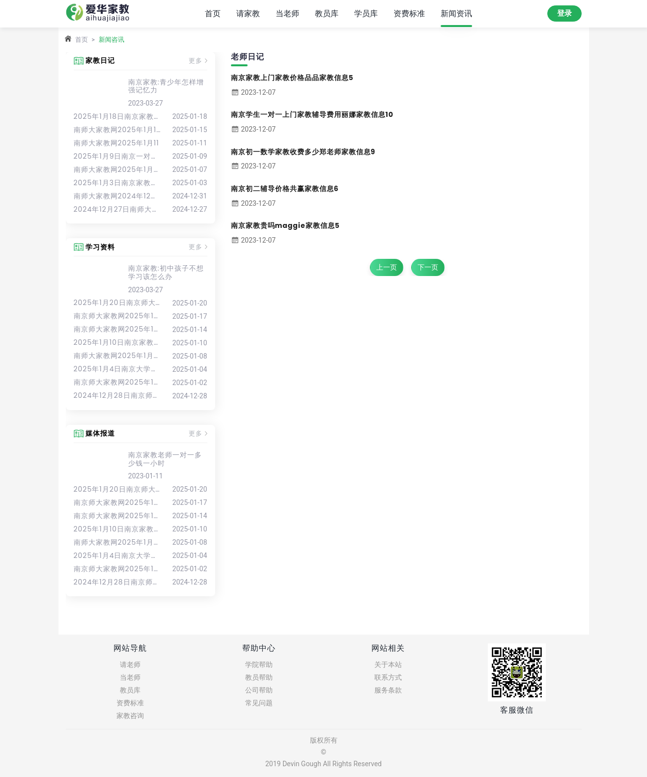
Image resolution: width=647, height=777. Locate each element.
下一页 (428, 267)
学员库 (366, 13)
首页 (213, 13)
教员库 (326, 13)
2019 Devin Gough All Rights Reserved (323, 764)
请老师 (130, 664)
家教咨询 (130, 716)
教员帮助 (259, 677)
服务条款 (388, 690)
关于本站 (388, 664)
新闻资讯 (456, 13)
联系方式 (388, 677)
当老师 (287, 13)
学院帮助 (259, 664)
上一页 (386, 267)
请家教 (248, 13)
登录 (564, 13)
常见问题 (259, 703)
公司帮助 (259, 690)
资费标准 (409, 13)
